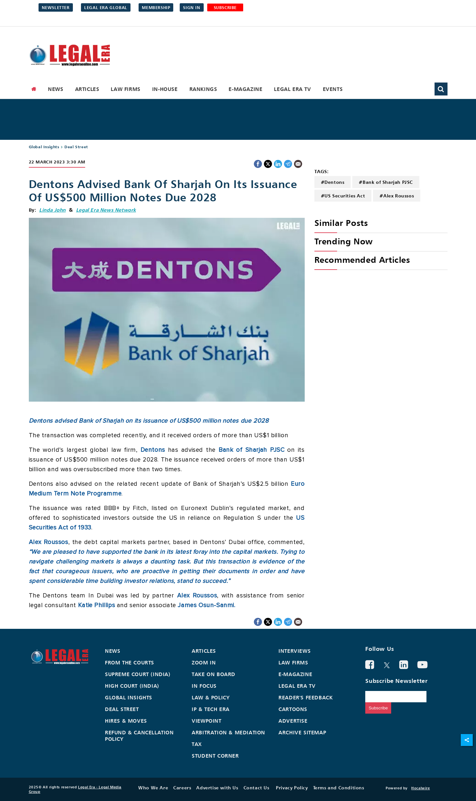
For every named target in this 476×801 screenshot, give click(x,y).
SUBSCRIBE (225, 7)
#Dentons (333, 182)
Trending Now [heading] (343, 241)
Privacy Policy (292, 787)
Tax (197, 744)
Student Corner (215, 755)
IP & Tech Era (211, 709)
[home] (34, 89)
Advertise (292, 721)
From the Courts (129, 662)
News (55, 89)
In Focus (204, 686)
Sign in (191, 7)
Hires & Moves (126, 721)
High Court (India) (132, 686)
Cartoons (292, 709)
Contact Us (256, 787)
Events (333, 89)
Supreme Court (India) (138, 674)
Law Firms (125, 89)
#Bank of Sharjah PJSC (386, 182)
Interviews (294, 651)
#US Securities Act (343, 195)
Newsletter (56, 7)
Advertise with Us (217, 787)
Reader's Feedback (305, 697)
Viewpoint (206, 721)
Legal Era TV (292, 89)
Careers (182, 787)
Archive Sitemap (302, 732)
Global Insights (44, 146)
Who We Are (153, 787)
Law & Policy (211, 697)
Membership (156, 7)
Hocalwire (420, 788)
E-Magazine (245, 89)
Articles (87, 89)
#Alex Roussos (397, 195)
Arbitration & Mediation (228, 732)
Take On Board (213, 674)
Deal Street (76, 146)
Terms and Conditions (338, 787)
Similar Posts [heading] (341, 223)
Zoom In (204, 662)
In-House (165, 89)
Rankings (203, 89)
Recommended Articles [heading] (362, 260)
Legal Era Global (105, 7)
